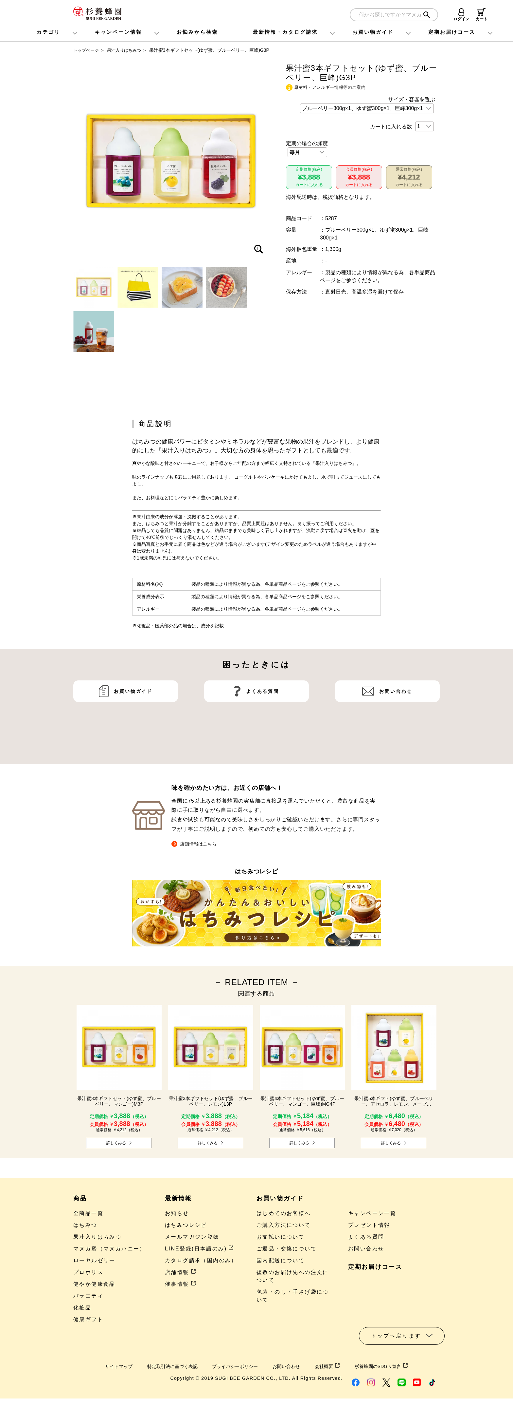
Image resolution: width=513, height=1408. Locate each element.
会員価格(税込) (359, 178)
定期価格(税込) (309, 178)
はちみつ (85, 1227)
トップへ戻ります (396, 1338)
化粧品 (82, 1310)
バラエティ (88, 1298)
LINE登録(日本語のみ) (199, 1251)
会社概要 (335, 1369)
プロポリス (88, 1275)
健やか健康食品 (94, 1286)
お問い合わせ (396, 716)
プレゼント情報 (369, 1227)
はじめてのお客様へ (283, 1216)
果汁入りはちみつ (127, 50)
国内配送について (280, 1263)
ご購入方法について (283, 1227)
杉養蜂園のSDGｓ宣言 (393, 1369)
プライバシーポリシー (234, 1369)
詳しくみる (116, 1145)
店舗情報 (180, 1275)
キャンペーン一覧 (372, 1216)
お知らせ (177, 1216)
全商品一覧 (88, 1216)
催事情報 (180, 1286)
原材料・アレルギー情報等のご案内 (329, 87)
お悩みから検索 (197, 32)
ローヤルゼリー (94, 1263)
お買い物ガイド (373, 32)
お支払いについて (280, 1239)
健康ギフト (88, 1322)
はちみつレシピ (186, 1227)
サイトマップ (105, 1369)
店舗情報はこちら (196, 846)
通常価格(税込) (409, 178)
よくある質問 (262, 716)
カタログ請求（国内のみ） (201, 1263)
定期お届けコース (375, 1269)
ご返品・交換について (286, 1251)
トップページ (87, 50)
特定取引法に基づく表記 (164, 1369)
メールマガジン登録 (192, 1239)
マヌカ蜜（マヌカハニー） (109, 1251)
